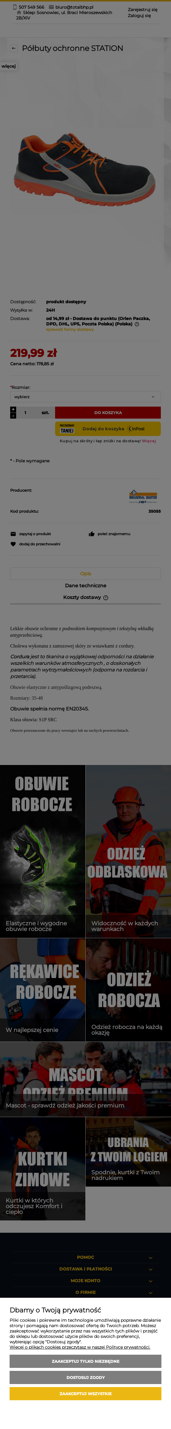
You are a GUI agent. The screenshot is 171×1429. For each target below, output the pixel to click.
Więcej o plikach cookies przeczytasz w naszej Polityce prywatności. (80, 1347)
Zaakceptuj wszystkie (86, 1393)
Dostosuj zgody (85, 1377)
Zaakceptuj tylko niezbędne (85, 1361)
